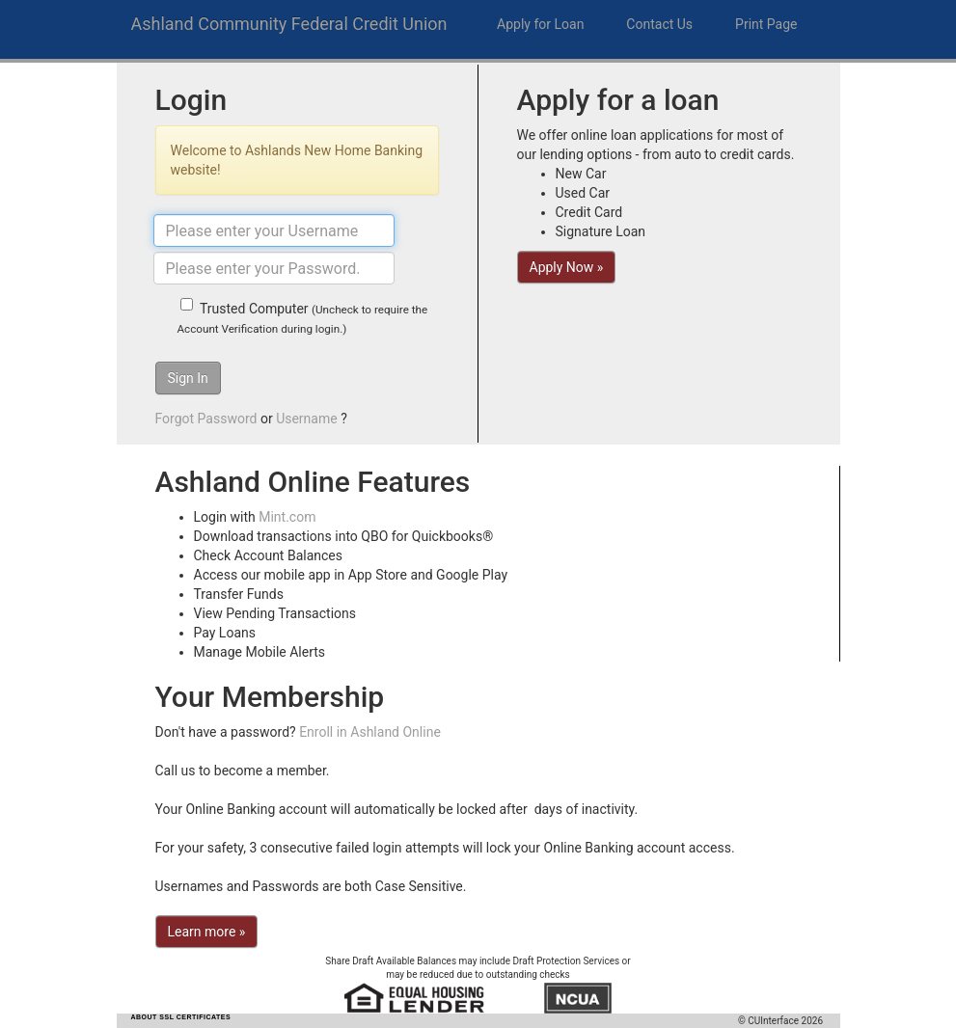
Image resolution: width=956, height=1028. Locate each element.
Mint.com (287, 517)
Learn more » (207, 931)
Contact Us (659, 24)
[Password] (274, 268)
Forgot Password (206, 418)
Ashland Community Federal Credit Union (289, 24)
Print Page (766, 24)
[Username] (274, 230)
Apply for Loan (540, 24)
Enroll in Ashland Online (370, 732)
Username (307, 418)
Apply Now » (567, 267)
